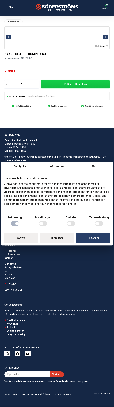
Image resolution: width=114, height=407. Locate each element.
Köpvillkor (12, 323)
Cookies (67, 394)
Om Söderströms (16, 320)
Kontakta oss (13, 289)
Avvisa (21, 237)
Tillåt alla (93, 237)
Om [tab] (94, 166)
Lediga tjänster (15, 330)
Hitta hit (11, 250)
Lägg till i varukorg (77, 84)
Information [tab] (57, 166)
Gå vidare (56, 374)
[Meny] (6, 7)
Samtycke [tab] (20, 166)
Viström (106, 393)
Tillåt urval (57, 237)
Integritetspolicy (16, 334)
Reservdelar (14, 22)
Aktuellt (11, 327)
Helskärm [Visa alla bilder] (101, 46)
